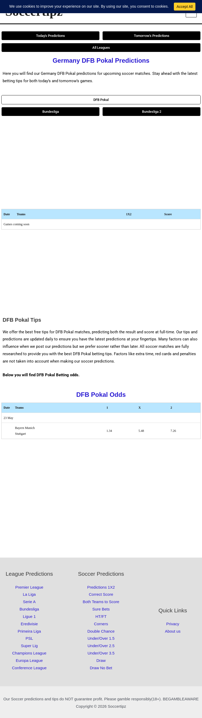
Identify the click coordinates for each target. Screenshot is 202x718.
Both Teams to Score (101, 601)
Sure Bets (101, 609)
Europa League (29, 660)
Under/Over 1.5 (101, 638)
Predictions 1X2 (101, 587)
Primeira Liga (29, 631)
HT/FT (101, 616)
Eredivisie (29, 624)
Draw (100, 660)
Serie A (29, 601)
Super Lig (29, 645)
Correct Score (101, 594)
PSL (29, 638)
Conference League (29, 668)
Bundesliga (29, 609)
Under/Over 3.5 (101, 653)
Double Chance (100, 631)
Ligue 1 (29, 616)
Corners (101, 624)
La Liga (29, 594)
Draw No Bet (101, 668)
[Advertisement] (101, 162)
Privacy (172, 624)
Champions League (29, 653)
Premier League (29, 587)
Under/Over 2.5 (101, 645)
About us (172, 631)
